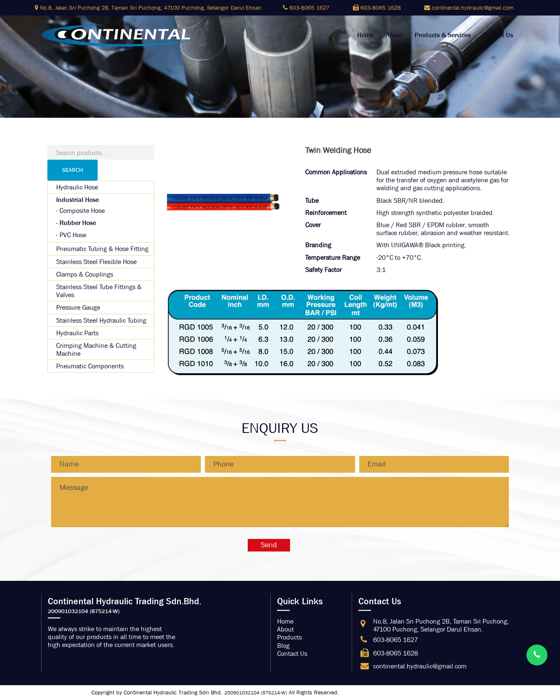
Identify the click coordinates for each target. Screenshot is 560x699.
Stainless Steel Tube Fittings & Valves (99, 290)
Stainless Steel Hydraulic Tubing (101, 320)
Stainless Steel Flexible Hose (96, 261)
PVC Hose (73, 234)
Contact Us (497, 35)
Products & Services (443, 35)
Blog (283, 645)
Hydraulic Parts (77, 333)
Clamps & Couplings (84, 274)
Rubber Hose (78, 222)
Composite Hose (82, 210)
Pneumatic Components (90, 366)
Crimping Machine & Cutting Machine (96, 349)
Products (289, 637)
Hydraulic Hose (77, 187)
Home (365, 35)
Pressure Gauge (78, 307)
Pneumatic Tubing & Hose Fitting (102, 248)
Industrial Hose (77, 199)
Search (72, 170)
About (394, 35)
